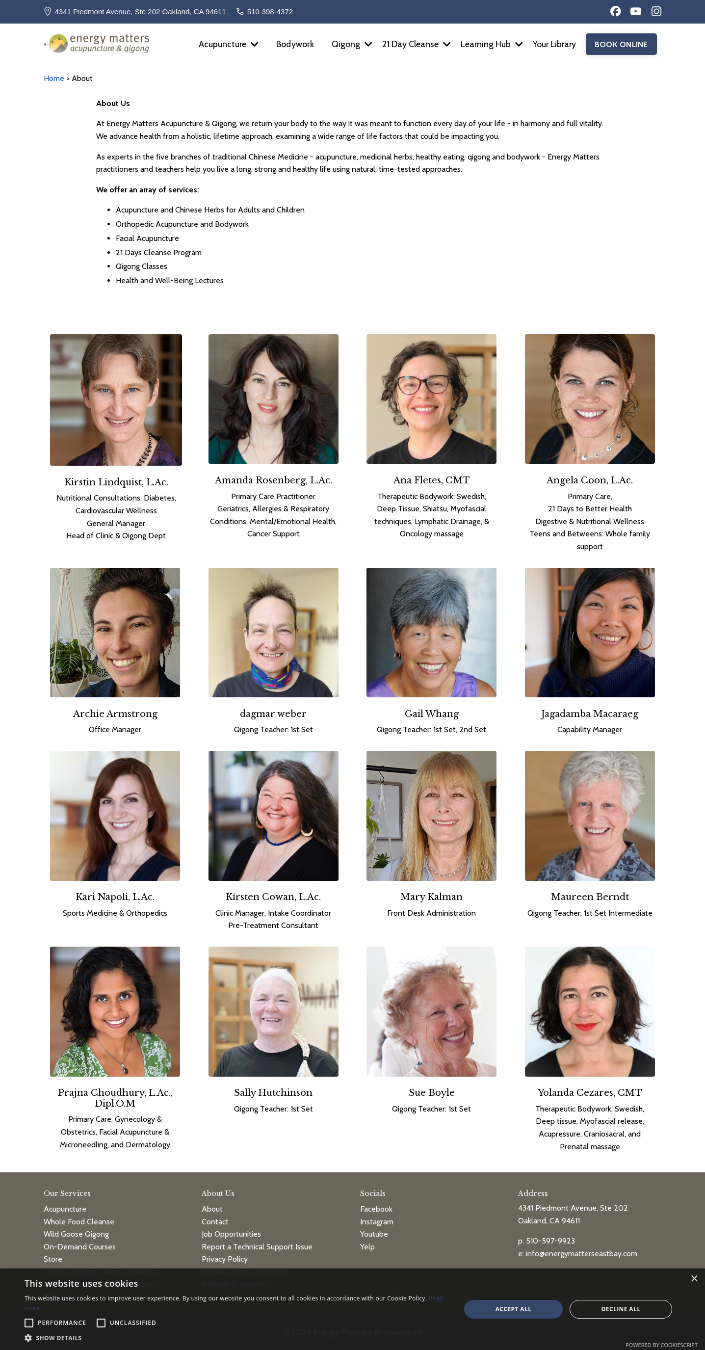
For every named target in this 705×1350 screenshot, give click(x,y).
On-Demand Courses (80, 1242)
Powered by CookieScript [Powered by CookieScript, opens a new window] (662, 1345)
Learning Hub (490, 44)
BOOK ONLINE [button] (621, 44)
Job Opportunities (231, 1230)
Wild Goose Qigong (76, 1230)
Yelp (367, 1242)
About (212, 1205)
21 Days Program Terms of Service (101, 1267)
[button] (236, 1338)
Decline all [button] (621, 1309)
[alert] (352, 1309)
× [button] (694, 1279)
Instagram (376, 1217)
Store (53, 1255)
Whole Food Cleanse (79, 1217)
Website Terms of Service (245, 1267)
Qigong (350, 44)
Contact (215, 1217)
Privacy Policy (225, 1255)
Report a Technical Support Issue (257, 1242)
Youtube (374, 1230)
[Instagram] (656, 11)
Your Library (553, 44)
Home (55, 78)
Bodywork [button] (292, 44)
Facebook (376, 1205)
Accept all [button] (514, 1309)
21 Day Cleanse (414, 44)
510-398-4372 (270, 11)
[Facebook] (615, 11)
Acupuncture (225, 44)
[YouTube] (635, 11)
